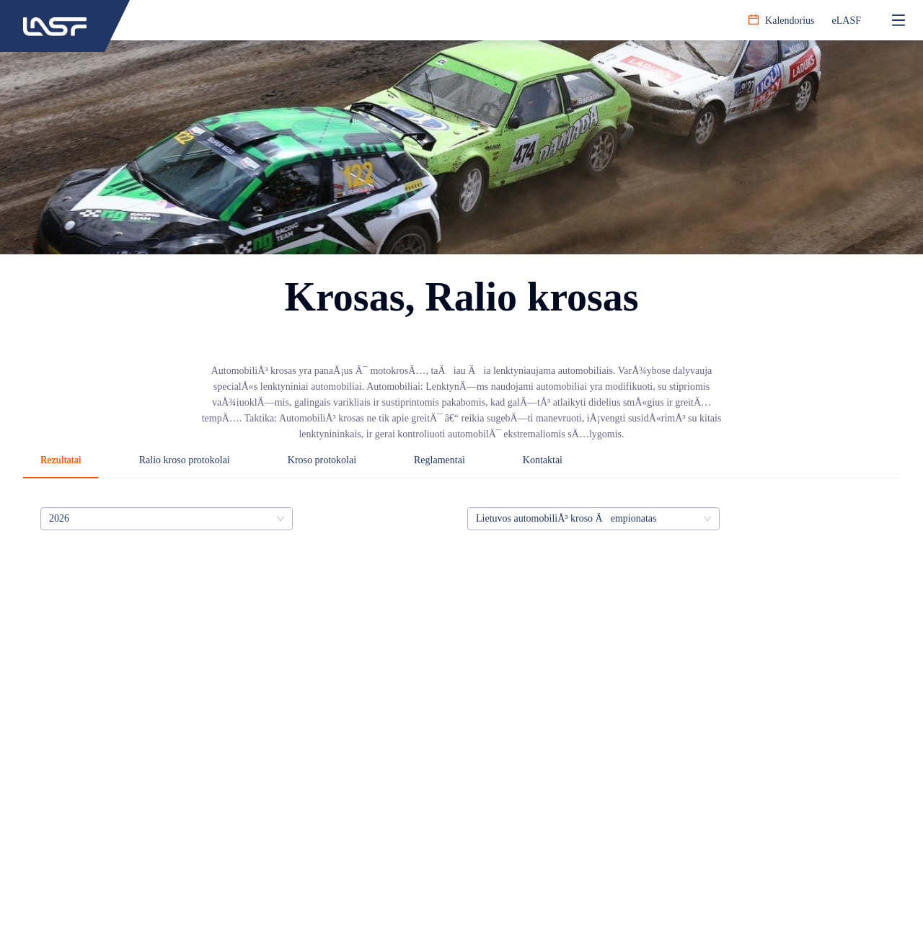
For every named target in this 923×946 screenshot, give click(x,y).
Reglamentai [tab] (439, 460)
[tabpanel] (461, 519)
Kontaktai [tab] (542, 460)
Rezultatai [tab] (60, 460)
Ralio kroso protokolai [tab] (184, 460)
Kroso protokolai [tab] (322, 460)
